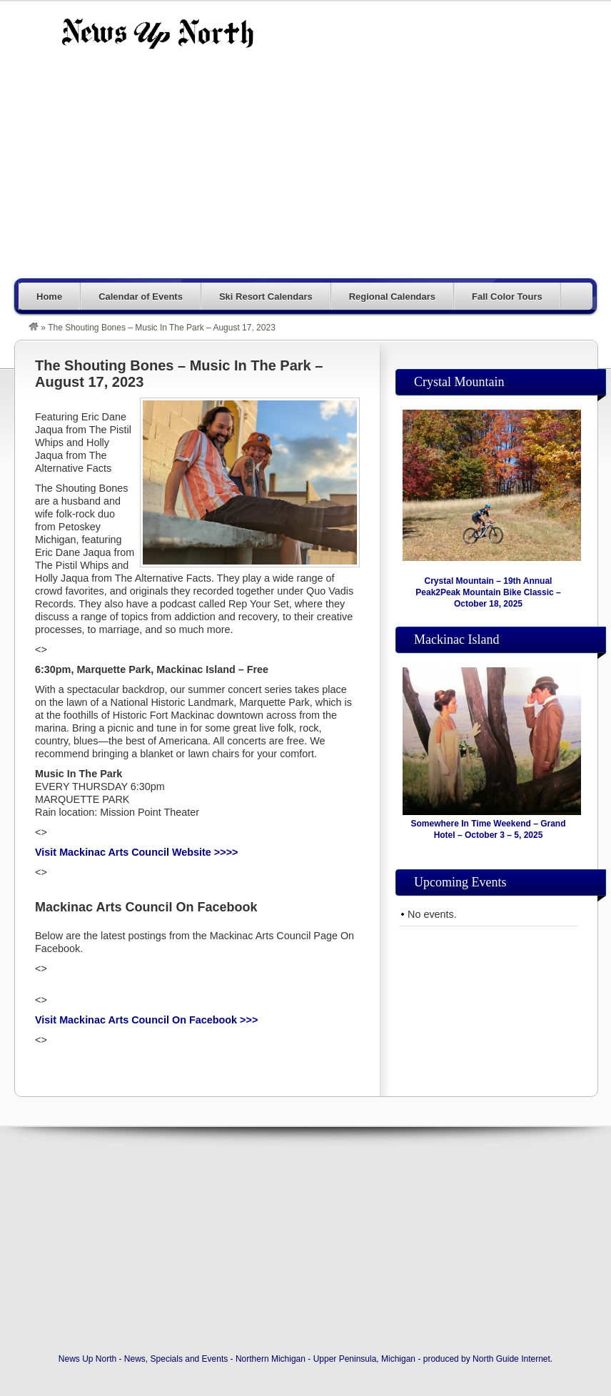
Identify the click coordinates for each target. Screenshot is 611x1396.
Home (49, 296)
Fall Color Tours (507, 296)
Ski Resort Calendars (266, 296)
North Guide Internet (511, 1359)
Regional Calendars (392, 296)
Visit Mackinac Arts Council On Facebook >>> (146, 1020)
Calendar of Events (141, 296)
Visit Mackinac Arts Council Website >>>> (136, 852)
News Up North (157, 34)
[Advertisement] (374, 173)
